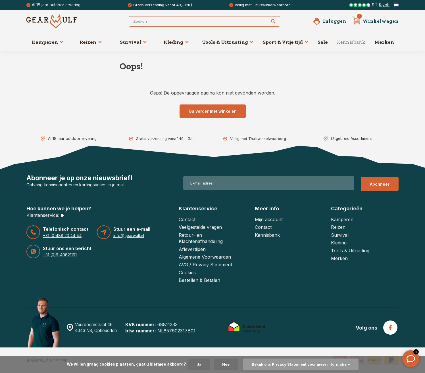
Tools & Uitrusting (228, 42)
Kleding (176, 42)
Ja (195, 364)
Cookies (187, 272)
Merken (384, 42)
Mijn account (269, 219)
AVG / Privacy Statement (205, 264)
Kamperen (48, 42)
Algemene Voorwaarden (205, 257)
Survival (133, 42)
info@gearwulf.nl (128, 235)
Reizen (91, 42)
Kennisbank (351, 42)
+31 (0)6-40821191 (59, 255)
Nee (223, 364)
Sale (323, 42)
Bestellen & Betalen (199, 280)
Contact (187, 219)
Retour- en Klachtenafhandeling (201, 238)
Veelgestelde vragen (200, 227)
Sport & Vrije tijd (286, 42)
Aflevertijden (192, 249)
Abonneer (379, 183)
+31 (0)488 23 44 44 (61, 235)
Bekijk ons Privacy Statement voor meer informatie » (301, 364)
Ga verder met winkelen (213, 111)
